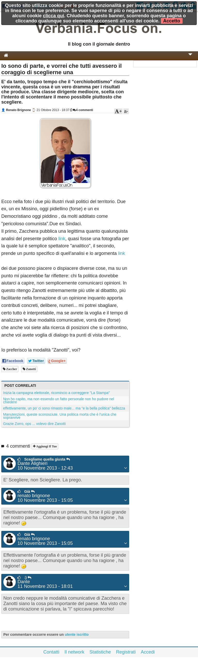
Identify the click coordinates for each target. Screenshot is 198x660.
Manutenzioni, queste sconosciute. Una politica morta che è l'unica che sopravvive (59, 416)
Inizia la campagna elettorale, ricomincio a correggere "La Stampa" (56, 393)
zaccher (11, 369)
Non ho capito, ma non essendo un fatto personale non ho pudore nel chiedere (58, 400)
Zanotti (30, 369)
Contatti (51, 652)
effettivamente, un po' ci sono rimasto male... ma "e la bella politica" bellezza (64, 408)
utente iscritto (77, 634)
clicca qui (53, 15)
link (61, 238)
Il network (74, 652)
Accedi (148, 652)
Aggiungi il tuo (46, 446)
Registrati (126, 652)
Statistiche (100, 652)
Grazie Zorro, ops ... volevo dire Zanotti (34, 424)
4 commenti (83, 110)
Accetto (171, 20)
